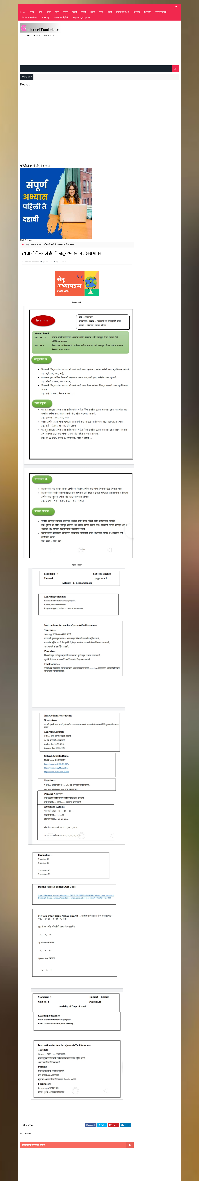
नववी (101, 12)
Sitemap (45, 18)
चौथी (57, 12)
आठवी (92, 12)
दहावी (110, 12)
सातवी (83, 12)
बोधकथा (136, 12)
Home (22, 12)
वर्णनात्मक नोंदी (160, 12)
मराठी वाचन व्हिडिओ (61, 18)
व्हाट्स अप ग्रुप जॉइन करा (81, 18)
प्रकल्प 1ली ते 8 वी (122, 12)
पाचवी (65, 12)
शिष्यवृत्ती (147, 12)
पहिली (32, 12)
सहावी (74, 12)
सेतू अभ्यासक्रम (31, 244)
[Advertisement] (128, 43)
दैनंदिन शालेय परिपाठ (29, 18)
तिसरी (49, 12)
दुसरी (40, 12)
